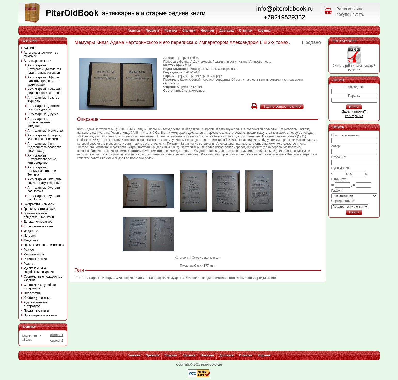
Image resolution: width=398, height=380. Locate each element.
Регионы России (35, 259)
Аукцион (30, 48)
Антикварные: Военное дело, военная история (44, 91)
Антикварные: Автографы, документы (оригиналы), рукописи (44, 69)
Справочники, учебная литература (40, 286)
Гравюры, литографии (40, 209)
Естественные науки (38, 226)
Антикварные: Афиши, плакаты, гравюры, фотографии (44, 81)
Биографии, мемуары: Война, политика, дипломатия (187, 278)
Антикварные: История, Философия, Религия (114, 278)
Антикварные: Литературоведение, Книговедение (42, 159)
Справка (188, 30)
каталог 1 (56, 335)
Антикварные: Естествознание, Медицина (39, 122)
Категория (182, 257)
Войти (354, 107)
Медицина (31, 240)
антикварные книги (241, 278)
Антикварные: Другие (43, 114)
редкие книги (266, 278)
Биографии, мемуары (39, 204)
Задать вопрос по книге (282, 106)
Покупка (170, 30)
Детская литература (38, 221)
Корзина (264, 30)
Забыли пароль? (354, 111)
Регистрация (354, 116)
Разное (29, 249)
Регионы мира (34, 254)
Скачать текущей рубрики (354, 66)
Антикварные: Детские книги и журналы (44, 107)
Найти (354, 212)
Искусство (31, 231)
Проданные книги (36, 310)
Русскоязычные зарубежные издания (39, 270)
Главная (134, 30)
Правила (152, 30)
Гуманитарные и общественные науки (39, 215)
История (30, 235)
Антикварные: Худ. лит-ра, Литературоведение (44, 181)
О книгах (245, 30)
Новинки (207, 30)
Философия (32, 293)
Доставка (226, 30)
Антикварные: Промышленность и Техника (42, 171)
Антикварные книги (37, 61)
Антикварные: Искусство (45, 130)
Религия (29, 263)
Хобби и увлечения (37, 298)
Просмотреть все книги (40, 315)
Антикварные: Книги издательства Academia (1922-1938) (44, 147)
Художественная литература (36, 304)
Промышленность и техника (44, 245)
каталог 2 (56, 340)
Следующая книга (205, 257)
